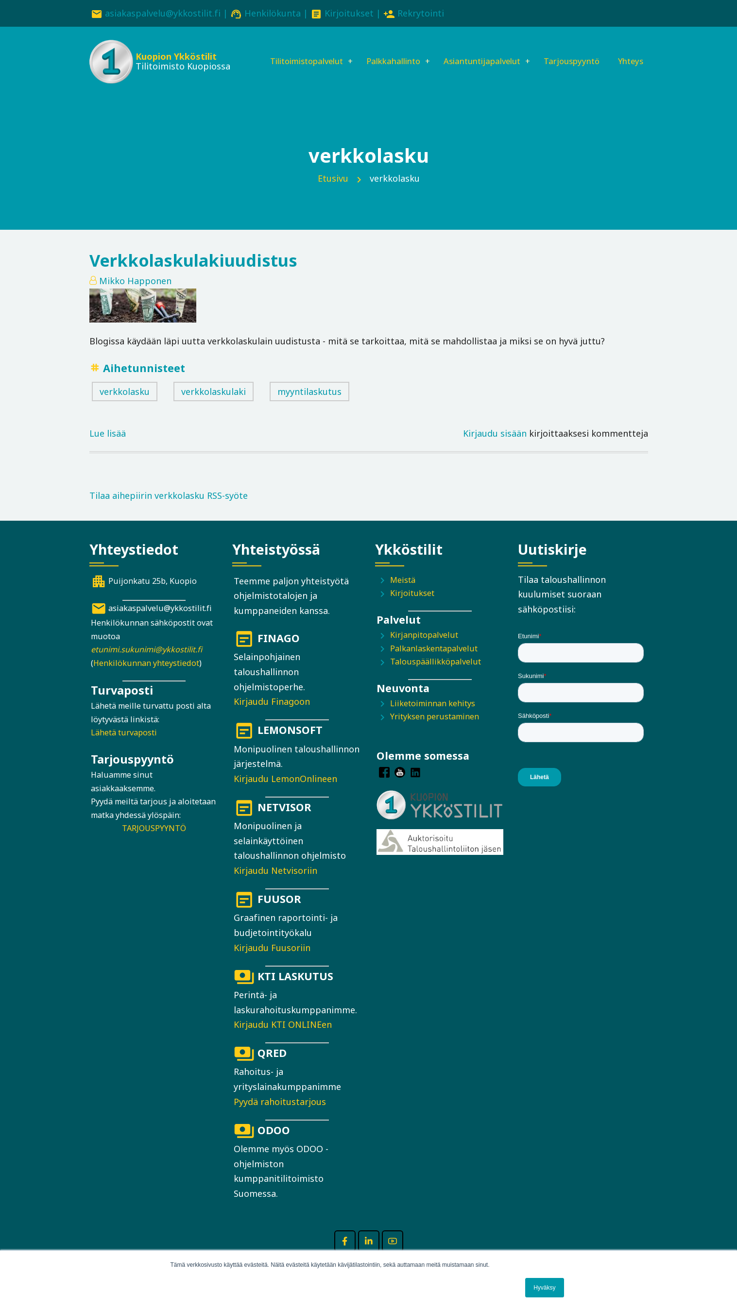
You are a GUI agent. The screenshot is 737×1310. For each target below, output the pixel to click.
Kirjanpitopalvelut (424, 649)
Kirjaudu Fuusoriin (272, 962)
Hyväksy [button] (544, 1287)
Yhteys (262, 85)
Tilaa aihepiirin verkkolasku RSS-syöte (168, 509)
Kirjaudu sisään (495, 447)
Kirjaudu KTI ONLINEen (283, 1038)
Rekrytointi (420, 13)
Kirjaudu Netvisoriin (275, 884)
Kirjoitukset (349, 13)
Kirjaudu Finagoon (272, 715)
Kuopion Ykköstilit (174, 58)
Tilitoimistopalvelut (290, 52)
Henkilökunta (272, 13)
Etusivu (333, 192)
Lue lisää (107, 446)
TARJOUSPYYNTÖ (154, 842)
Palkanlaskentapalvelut (434, 662)
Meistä (402, 594)
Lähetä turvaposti (124, 747)
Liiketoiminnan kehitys (432, 717)
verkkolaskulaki (213, 405)
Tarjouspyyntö (576, 52)
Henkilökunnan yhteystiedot (146, 677)
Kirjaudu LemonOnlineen (285, 793)
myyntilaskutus (309, 405)
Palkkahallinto (384, 52)
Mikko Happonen (135, 295)
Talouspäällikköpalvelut (435, 675)
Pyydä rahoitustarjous (280, 1116)
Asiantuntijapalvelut (480, 52)
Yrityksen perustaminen (434, 730)
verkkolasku (125, 405)
